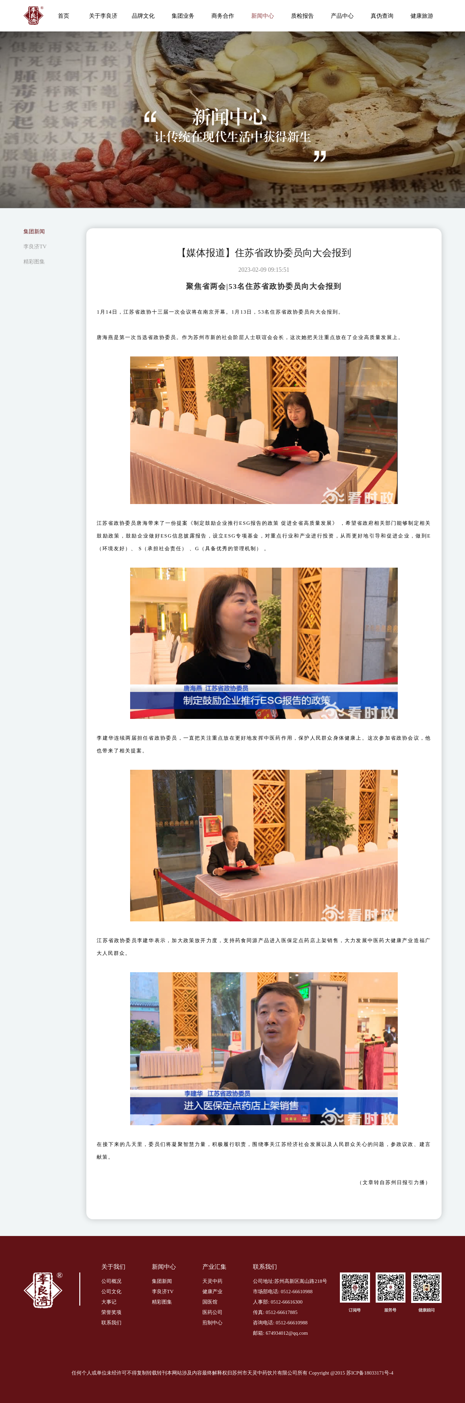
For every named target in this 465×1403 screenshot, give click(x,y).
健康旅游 (421, 16)
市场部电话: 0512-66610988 (282, 1291)
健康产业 (212, 1291)
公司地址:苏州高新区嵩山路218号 (290, 1281)
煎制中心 (212, 1322)
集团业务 (183, 16)
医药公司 (212, 1312)
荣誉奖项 (111, 1312)
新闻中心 (262, 16)
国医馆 (209, 1302)
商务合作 (222, 16)
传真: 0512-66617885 (275, 1312)
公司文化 (111, 1291)
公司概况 (111, 1281)
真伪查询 (382, 16)
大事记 (108, 1302)
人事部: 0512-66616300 (277, 1302)
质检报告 (302, 16)
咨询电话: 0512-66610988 (280, 1322)
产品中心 (342, 16)
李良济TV (34, 246)
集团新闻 (34, 231)
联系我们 (111, 1322)
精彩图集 (34, 261)
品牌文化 (143, 16)
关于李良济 (103, 16)
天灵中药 (212, 1281)
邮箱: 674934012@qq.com (280, 1333)
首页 (63, 16)
